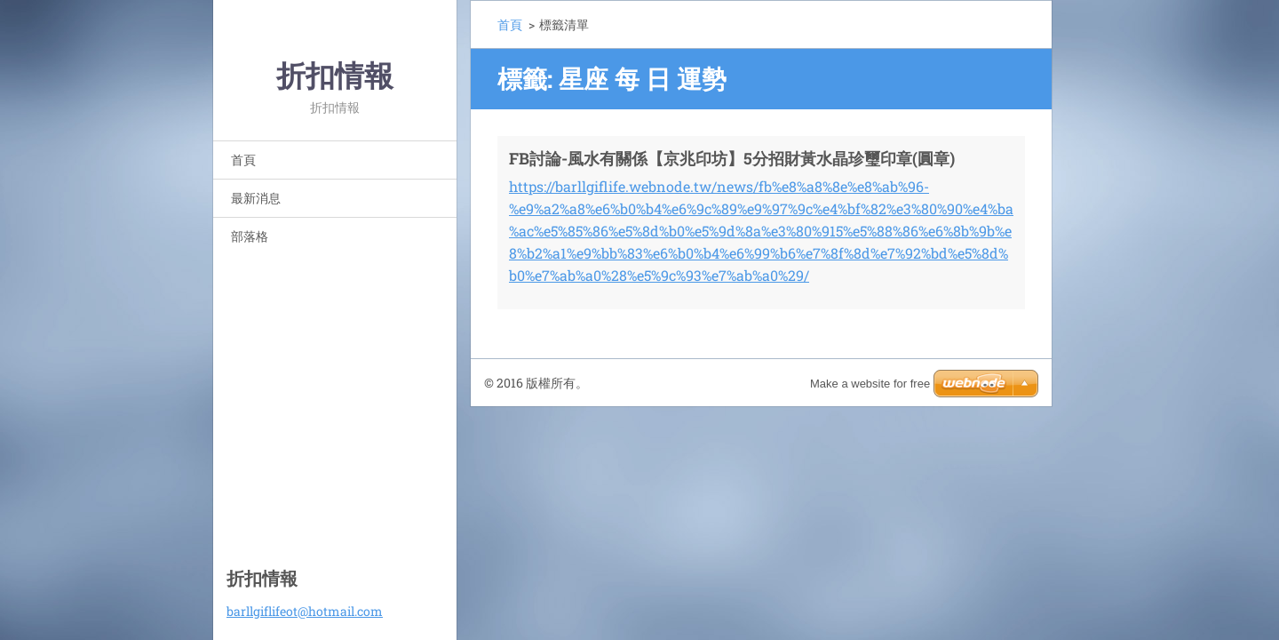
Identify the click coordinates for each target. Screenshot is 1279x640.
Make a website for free (870, 383)
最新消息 (256, 197)
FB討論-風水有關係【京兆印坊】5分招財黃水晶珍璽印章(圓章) (732, 158)
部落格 (249, 236)
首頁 (243, 159)
